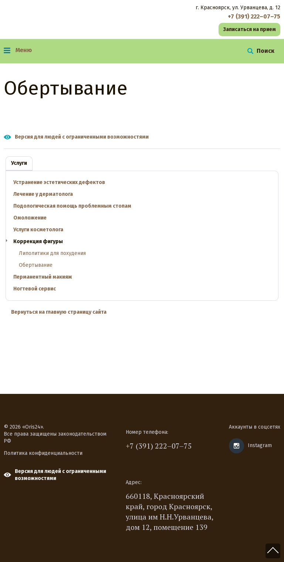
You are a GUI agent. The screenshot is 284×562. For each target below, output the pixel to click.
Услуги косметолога (38, 229)
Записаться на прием (249, 29)
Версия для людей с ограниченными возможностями (82, 137)
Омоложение (30, 218)
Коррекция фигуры (38, 241)
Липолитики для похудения (52, 253)
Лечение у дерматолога (43, 194)
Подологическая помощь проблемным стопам (72, 206)
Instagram (260, 445)
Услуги (19, 163)
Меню (18, 50)
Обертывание (36, 265)
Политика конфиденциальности (43, 453)
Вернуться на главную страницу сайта (58, 312)
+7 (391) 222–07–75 (159, 446)
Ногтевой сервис (34, 289)
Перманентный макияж (42, 277)
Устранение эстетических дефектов (59, 182)
